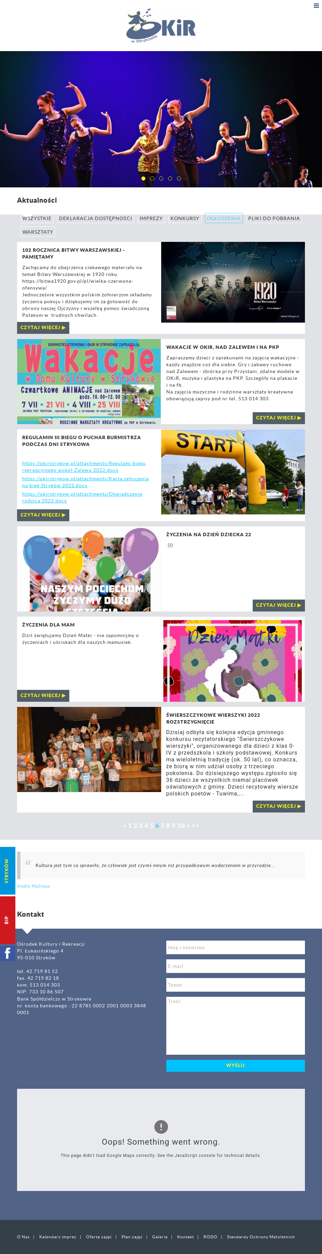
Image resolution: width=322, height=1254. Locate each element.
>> (195, 826)
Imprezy (151, 218)
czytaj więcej (40, 327)
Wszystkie (37, 218)
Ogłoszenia (224, 218)
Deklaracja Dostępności (95, 218)
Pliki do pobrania (274, 218)
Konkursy (184, 218)
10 (181, 826)
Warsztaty (38, 232)
